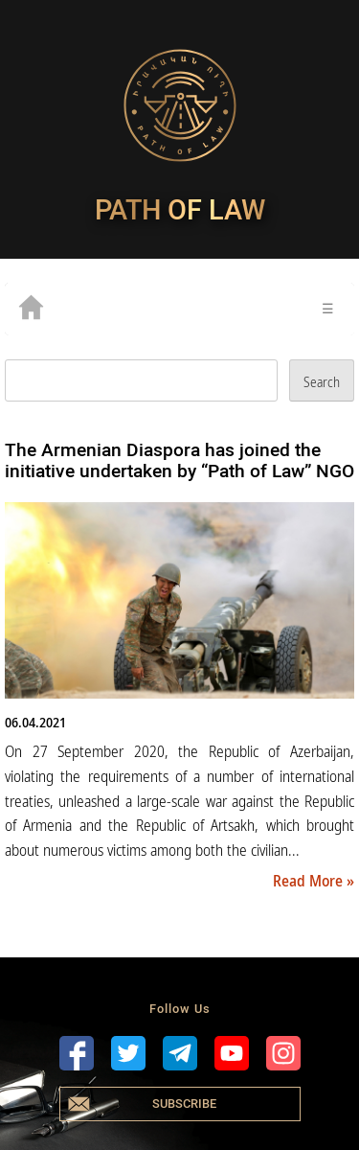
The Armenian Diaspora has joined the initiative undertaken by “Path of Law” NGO (179, 460)
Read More (310, 880)
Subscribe (184, 1103)
